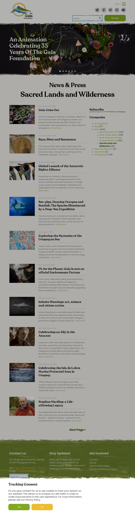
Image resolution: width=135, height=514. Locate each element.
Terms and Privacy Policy (103, 469)
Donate (93, 459)
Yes (19, 506)
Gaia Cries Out (49, 110)
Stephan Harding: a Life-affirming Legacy (56, 403)
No (42, 506)
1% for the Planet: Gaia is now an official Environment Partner (61, 271)
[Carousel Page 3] (66, 71)
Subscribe (96, 110)
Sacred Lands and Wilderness (108, 144)
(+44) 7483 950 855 (24, 468)
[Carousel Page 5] (72, 71)
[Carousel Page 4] (69, 71)
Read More (56, 128)
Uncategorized (101, 154)
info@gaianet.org (26, 471)
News (96, 129)
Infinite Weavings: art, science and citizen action (60, 304)
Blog (96, 126)
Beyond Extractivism (108, 132)
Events (92, 462)
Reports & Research (103, 149)
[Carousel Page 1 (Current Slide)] (60, 71)
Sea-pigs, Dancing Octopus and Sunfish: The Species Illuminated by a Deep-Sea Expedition (62, 205)
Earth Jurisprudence (108, 135)
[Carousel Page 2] (63, 71)
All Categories (100, 123)
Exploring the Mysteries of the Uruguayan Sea (60, 238)
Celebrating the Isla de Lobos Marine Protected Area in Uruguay (59, 371)
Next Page (77, 430)
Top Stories (99, 151)
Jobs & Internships (99, 465)
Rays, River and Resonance (57, 140)
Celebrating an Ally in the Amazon (57, 334)
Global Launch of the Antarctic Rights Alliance (61, 168)
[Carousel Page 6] (75, 71)
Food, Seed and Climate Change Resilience (110, 139)
